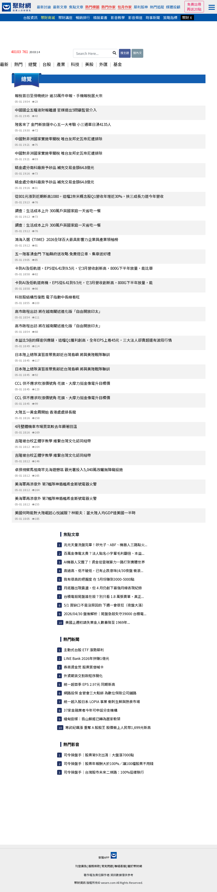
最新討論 (44, 7)
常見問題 (107, 866)
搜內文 (137, 53)
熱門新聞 (71, 639)
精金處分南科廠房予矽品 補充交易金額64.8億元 (54, 167)
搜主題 (124, 53)
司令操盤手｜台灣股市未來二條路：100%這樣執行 (104, 772)
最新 (4, 64)
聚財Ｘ (187, 17)
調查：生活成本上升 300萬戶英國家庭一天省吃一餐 (58, 210)
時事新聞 (153, 17)
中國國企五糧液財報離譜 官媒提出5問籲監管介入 (56, 110)
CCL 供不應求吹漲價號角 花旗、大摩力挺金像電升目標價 (62, 383)
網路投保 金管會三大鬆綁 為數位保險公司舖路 (100, 692)
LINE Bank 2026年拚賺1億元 (86, 658)
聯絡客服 (120, 866)
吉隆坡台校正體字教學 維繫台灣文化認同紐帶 (53, 440)
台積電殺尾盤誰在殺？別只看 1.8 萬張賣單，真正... (104, 596)
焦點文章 (76, 7)
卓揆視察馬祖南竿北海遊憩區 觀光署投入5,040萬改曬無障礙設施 (69, 469)
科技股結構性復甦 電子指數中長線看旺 (47, 297)
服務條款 (94, 866)
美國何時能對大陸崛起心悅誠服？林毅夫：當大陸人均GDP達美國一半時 (75, 512)
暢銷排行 (83, 17)
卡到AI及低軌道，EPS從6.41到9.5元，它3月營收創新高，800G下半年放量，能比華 (84, 268)
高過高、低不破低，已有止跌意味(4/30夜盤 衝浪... (103, 570)
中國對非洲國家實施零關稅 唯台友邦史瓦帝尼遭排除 (58, 138)
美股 (89, 64)
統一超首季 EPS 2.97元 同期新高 (89, 684)
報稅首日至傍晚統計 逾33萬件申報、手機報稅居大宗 (59, 95)
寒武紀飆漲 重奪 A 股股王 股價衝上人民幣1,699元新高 (108, 727)
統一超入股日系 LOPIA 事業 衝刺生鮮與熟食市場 (102, 701)
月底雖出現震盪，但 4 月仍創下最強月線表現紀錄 (103, 587)
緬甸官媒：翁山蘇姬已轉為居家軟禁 (92, 718)
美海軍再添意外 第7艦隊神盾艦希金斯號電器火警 (56, 484)
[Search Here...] (95, 53)
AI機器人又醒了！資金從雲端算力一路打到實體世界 (104, 561)
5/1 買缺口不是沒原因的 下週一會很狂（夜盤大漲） (104, 605)
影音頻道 (135, 17)
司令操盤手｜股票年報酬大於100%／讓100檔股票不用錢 (108, 763)
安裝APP (107, 857)
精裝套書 (100, 17)
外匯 (103, 64)
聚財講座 (65, 17)
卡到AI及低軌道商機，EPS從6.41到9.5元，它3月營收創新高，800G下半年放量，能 (84, 282)
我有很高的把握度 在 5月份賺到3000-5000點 (99, 579)
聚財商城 (48, 17)
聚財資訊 (80, 882)
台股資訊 (30, 17)
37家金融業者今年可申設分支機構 (90, 710)
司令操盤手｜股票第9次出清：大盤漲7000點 (99, 754)
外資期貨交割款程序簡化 (83, 675)
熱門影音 (71, 744)
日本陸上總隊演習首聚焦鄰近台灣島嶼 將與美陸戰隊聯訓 (62, 354)
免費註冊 (194, 4)
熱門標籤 (92, 7)
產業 (61, 64)
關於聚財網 (135, 866)
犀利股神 (141, 7)
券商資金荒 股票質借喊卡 (84, 667)
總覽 (32, 64)
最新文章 (60, 7)
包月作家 (125, 7)
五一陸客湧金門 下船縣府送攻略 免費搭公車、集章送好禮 (63, 253)
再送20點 (194, 9)
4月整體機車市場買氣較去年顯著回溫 (46, 426)
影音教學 (118, 17)
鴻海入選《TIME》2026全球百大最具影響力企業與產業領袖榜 (66, 239)
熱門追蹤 (157, 7)
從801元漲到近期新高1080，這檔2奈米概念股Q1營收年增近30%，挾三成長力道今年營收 (89, 196)
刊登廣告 (81, 866)
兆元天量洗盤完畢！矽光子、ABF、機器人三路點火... (105, 544)
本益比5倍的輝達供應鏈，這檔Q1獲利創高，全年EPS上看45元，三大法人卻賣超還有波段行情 (93, 340)
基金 (117, 64)
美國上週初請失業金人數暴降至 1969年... (97, 622)
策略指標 (170, 17)
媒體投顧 (173, 7)
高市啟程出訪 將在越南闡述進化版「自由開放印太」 (58, 311)
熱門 (18, 64)
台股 (47, 64)
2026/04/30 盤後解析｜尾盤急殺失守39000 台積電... (105, 613)
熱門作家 (108, 7)
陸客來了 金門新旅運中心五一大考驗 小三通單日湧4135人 (63, 124)
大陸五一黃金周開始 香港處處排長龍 (45, 412)
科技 (75, 64)
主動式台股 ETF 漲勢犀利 (84, 649)
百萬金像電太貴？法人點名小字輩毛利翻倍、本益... (104, 553)
